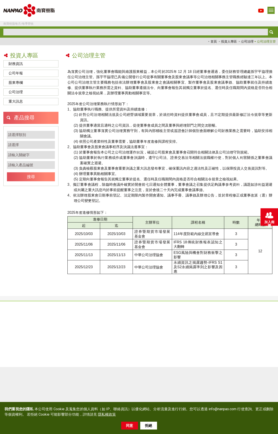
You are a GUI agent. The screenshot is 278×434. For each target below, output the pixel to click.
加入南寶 (269, 218)
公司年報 (16, 73)
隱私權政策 (107, 414)
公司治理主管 (266, 41)
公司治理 (247, 41)
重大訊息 (16, 101)
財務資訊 (16, 64)
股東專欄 (16, 82)
